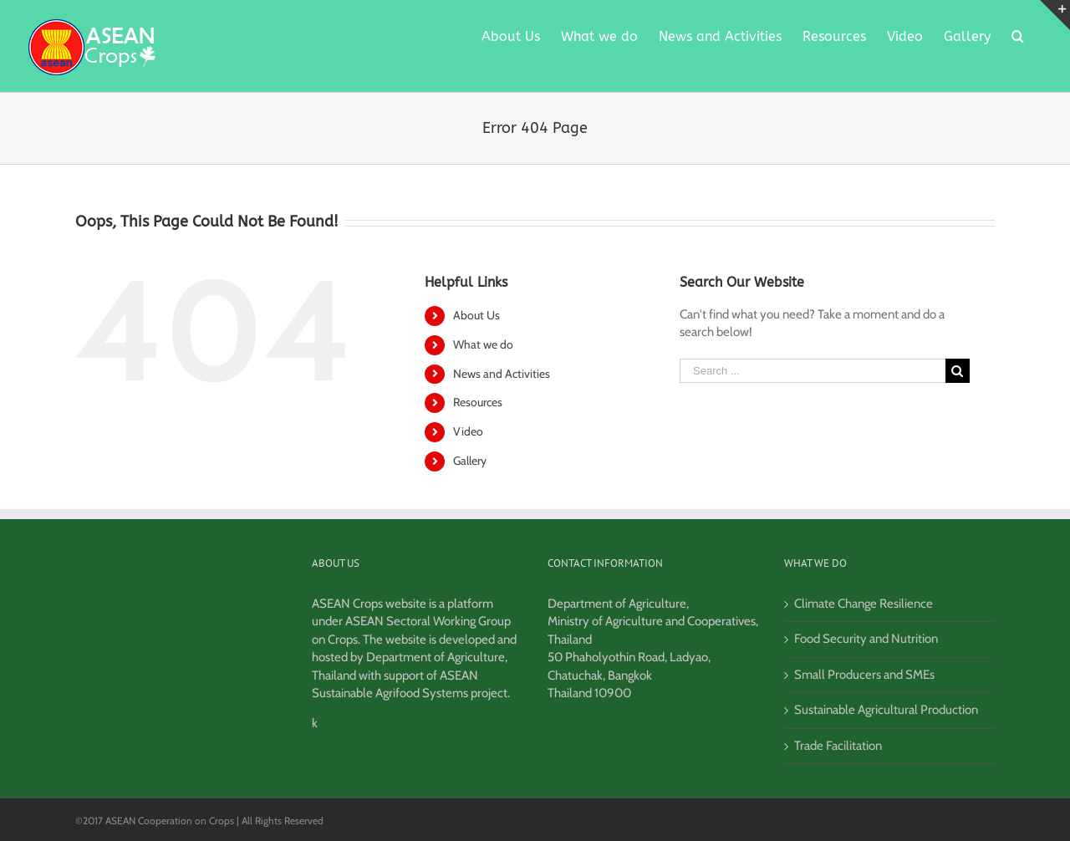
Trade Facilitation (838, 745)
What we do (483, 344)
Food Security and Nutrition (866, 638)
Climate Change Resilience (863, 603)
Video (468, 431)
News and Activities (501, 373)
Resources (477, 402)
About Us (476, 315)
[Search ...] (812, 371)
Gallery (470, 460)
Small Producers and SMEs (864, 674)
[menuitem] (511, 35)
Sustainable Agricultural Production (886, 709)
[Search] (1017, 35)
